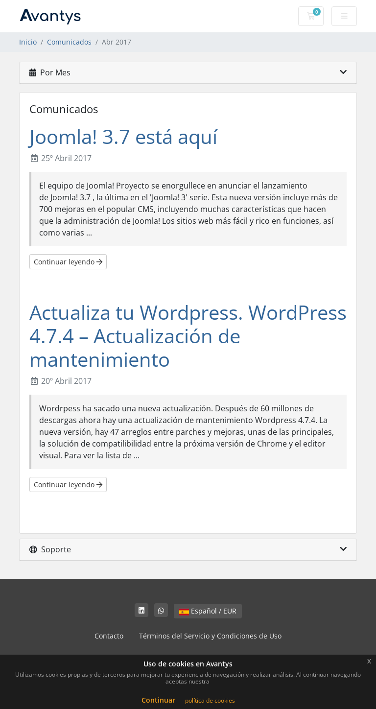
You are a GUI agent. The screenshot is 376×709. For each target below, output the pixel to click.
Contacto (108, 635)
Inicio (28, 42)
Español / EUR (207, 610)
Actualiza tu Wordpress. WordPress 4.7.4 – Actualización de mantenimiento (188, 336)
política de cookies (210, 700)
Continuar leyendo (68, 261)
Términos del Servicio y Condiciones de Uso (210, 635)
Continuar (158, 700)
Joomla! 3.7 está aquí (123, 136)
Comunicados (69, 42)
